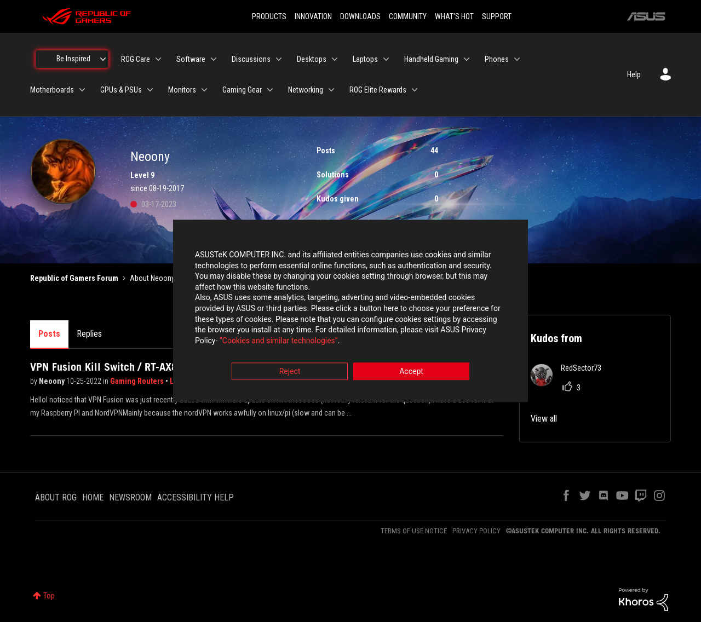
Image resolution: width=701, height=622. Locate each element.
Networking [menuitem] (305, 89)
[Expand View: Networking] (331, 89)
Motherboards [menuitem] (52, 89)
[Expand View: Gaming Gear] (270, 89)
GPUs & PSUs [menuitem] (121, 89)
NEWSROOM (130, 497)
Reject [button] (290, 371)
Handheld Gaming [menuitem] (431, 59)
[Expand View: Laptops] (386, 59)
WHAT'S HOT (454, 16)
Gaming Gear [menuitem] (242, 89)
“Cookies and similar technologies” (279, 340)
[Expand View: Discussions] (278, 59)
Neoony (52, 381)
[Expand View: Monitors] (204, 89)
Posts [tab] (49, 334)
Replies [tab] (89, 334)
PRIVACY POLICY (476, 531)
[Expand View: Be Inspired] (102, 59)
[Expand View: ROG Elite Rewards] (414, 89)
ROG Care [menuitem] (135, 59)
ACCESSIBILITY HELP (195, 497)
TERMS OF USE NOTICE (414, 531)
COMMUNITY (408, 16)
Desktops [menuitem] (311, 59)
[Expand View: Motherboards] (82, 89)
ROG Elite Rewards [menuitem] (377, 89)
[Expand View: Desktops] (334, 59)
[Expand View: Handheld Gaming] (466, 59)
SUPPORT (497, 16)
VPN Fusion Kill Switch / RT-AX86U (110, 366)
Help (634, 74)
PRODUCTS (269, 16)
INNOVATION (313, 16)
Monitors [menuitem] (182, 89)
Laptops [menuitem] (365, 59)
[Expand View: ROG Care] (158, 59)
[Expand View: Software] (213, 59)
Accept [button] (411, 371)
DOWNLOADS (360, 16)
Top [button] (49, 595)
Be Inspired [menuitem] (73, 58)
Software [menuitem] (190, 59)
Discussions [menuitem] (251, 59)
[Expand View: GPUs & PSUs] (150, 89)
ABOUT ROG (56, 497)
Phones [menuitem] (497, 59)
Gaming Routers (137, 381)
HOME (93, 497)
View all (544, 418)
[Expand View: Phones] (517, 59)
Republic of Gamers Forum (74, 278)
